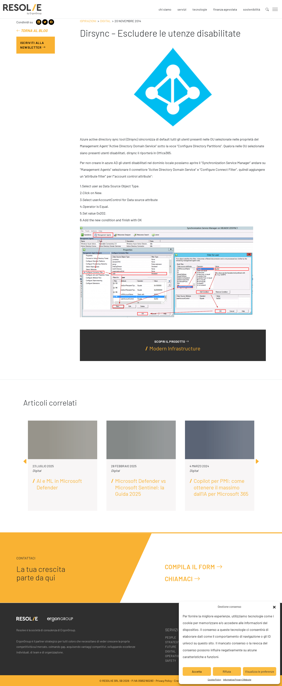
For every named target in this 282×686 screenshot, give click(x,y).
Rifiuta (227, 671)
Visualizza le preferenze (259, 671)
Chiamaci (182, 578)
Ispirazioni (88, 21)
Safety (170, 660)
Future (170, 646)
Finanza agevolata (225, 9)
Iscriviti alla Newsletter (33, 45)
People (170, 637)
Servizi (181, 9)
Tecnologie (199, 9)
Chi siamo (165, 9)
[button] (274, 607)
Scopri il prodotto (171, 341)
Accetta (197, 671)
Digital (105, 21)
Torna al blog (32, 30)
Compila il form (194, 566)
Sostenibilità (251, 9)
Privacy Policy (164, 680)
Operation (173, 656)
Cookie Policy (214, 679)
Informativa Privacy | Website (237, 679)
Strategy (172, 642)
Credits (178, 680)
